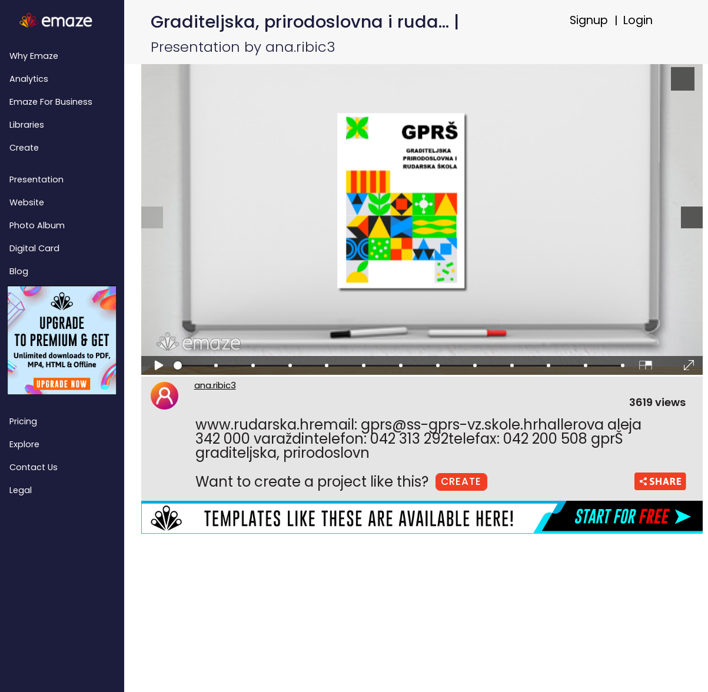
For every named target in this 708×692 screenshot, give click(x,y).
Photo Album (37, 225)
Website (26, 202)
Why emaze (33, 56)
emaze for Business (50, 102)
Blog (18, 271)
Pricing (23, 421)
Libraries (26, 125)
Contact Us (33, 467)
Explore (24, 444)
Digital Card (34, 248)
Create (24, 148)
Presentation (36, 179)
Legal (20, 490)
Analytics (28, 79)
